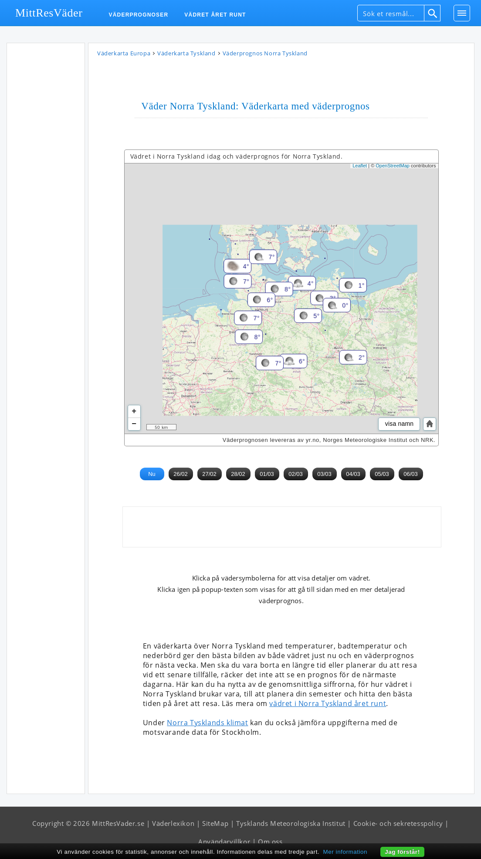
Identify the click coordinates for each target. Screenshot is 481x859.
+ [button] (134, 411)
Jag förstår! (402, 852)
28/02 (238, 474)
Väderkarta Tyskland (186, 53)
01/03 (267, 474)
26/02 (180, 474)
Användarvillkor (224, 841)
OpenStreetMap (393, 165)
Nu (152, 474)
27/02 (209, 474)
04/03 (353, 474)
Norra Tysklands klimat (207, 722)
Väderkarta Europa (123, 53)
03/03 (324, 474)
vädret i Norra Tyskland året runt (327, 703)
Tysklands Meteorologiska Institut (291, 823)
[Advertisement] (46, 178)
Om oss (270, 841)
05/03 (382, 474)
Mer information (345, 852)
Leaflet (359, 165)
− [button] (134, 424)
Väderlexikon (173, 823)
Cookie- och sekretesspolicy (398, 823)
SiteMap (215, 823)
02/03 (295, 474)
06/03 (410, 474)
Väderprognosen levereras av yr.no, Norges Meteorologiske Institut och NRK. (329, 440)
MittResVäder (49, 13)
